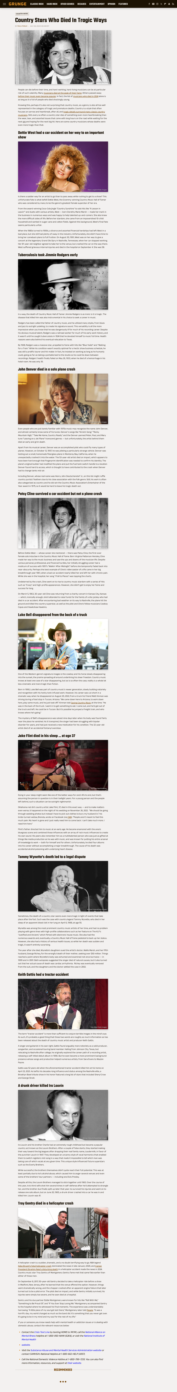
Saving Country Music (81, 702)
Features (123, 4)
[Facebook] (149, 4)
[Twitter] (161, 4)
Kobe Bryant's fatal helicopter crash (34, 1266)
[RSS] (173, 4)
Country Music (22, 14)
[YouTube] (153, 4)
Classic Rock (37, 4)
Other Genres (67, 4)
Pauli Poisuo (22, 26)
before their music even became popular (37, 96)
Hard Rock (52, 4)
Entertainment (96, 4)
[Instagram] (157, 4)
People (90, 1310)
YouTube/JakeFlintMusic (99, 788)
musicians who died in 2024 (85, 96)
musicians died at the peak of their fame (63, 93)
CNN (69, 817)
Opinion (111, 4)
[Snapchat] (169, 4)
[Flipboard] (165, 4)
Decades (81, 4)
